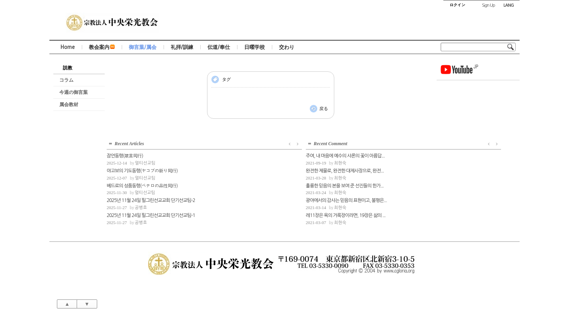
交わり (286, 47)
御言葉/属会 (142, 47)
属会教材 (68, 104)
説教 (67, 67)
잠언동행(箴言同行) (457, 81)
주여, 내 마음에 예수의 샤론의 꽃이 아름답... (146, 178)
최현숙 (141, 185)
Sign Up (488, 5)
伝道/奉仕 (218, 47)
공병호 (473, 133)
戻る (323, 109)
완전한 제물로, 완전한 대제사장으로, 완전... (146, 193)
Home (67, 47)
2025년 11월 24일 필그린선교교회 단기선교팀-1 (478, 141)
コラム (66, 80)
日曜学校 (254, 47)
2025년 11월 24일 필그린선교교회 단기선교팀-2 (478, 126)
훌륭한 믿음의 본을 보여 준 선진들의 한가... (146, 208)
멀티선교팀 (477, 89)
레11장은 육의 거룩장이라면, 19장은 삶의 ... (146, 238)
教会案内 (102, 47)
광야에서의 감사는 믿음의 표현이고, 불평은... (146, 223)
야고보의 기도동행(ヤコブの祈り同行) (474, 96)
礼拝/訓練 (182, 47)
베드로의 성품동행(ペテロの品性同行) (474, 111)
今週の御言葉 (73, 92)
